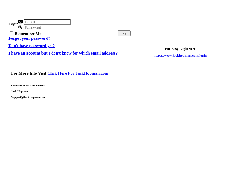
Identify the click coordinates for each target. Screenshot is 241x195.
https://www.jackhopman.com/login (180, 55)
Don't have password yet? (31, 45)
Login (124, 33)
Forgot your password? (29, 38)
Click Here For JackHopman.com (77, 73)
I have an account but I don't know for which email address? (63, 53)
